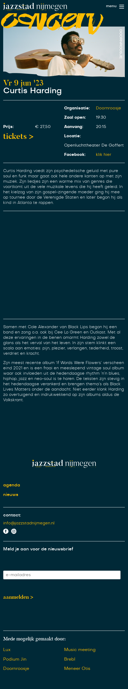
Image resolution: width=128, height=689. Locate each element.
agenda (11, 485)
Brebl (69, 659)
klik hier (103, 155)
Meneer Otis (77, 668)
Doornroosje (108, 108)
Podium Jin (15, 659)
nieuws (10, 495)
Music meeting (80, 650)
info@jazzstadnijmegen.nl (29, 523)
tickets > (18, 136)
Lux (7, 650)
